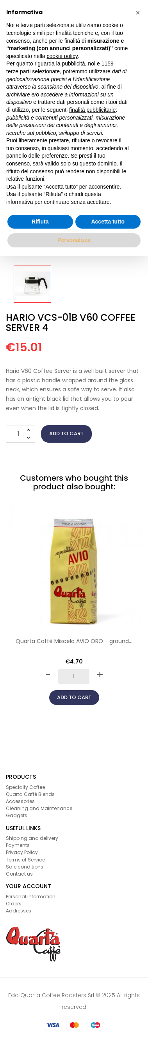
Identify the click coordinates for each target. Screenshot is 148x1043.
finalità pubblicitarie (92, 110)
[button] (138, 12)
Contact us (19, 873)
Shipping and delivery (32, 838)
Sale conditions (24, 866)
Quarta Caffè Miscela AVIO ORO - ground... (74, 641)
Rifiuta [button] (40, 221)
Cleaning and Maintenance (39, 808)
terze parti (18, 71)
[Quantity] (20, 434)
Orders (13, 903)
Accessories (20, 801)
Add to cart (66, 433)
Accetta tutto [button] (108, 221)
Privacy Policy (22, 852)
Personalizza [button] (74, 240)
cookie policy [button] (62, 56)
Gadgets (16, 815)
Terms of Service (25, 859)
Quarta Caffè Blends (30, 794)
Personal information (30, 896)
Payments (18, 845)
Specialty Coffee (25, 787)
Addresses (18, 910)
